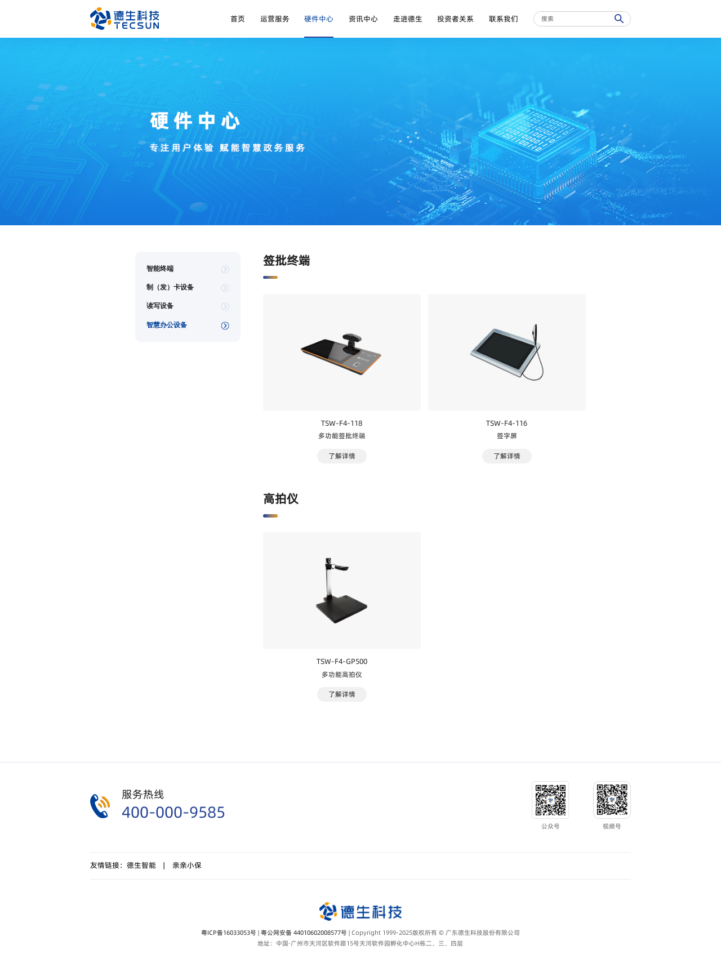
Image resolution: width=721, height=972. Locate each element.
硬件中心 (318, 19)
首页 (237, 19)
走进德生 (407, 19)
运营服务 (275, 19)
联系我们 (503, 19)
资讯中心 (363, 19)
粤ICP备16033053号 (228, 933)
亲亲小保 (187, 865)
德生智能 (141, 865)
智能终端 (159, 269)
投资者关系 (455, 19)
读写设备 (159, 306)
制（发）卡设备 (170, 287)
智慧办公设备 (166, 325)
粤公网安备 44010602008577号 (304, 933)
